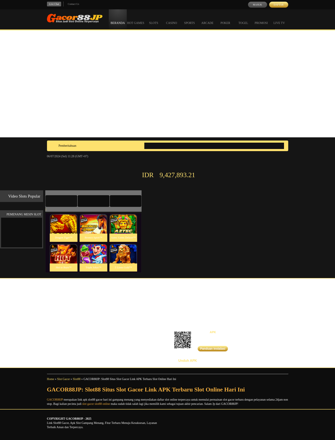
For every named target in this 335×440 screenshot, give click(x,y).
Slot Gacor (63, 379)
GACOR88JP (55, 399)
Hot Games (135, 19)
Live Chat (54, 4)
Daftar (279, 4)
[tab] (61, 201)
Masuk (257, 4)
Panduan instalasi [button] (212, 348)
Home (50, 379)
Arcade (207, 19)
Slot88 (77, 379)
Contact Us (73, 4)
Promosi (261, 19)
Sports (189, 19)
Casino (171, 19)
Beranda (118, 19)
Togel (243, 19)
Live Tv (279, 19)
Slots (153, 19)
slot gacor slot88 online (96, 403)
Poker (225, 19)
